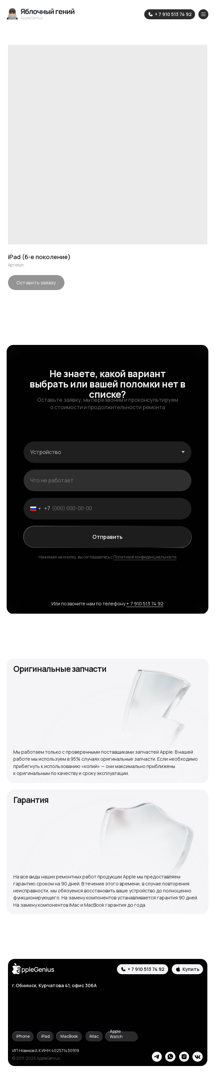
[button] (187, 969)
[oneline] (108, 480)
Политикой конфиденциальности (144, 557)
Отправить (107, 536)
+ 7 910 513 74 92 (144, 603)
